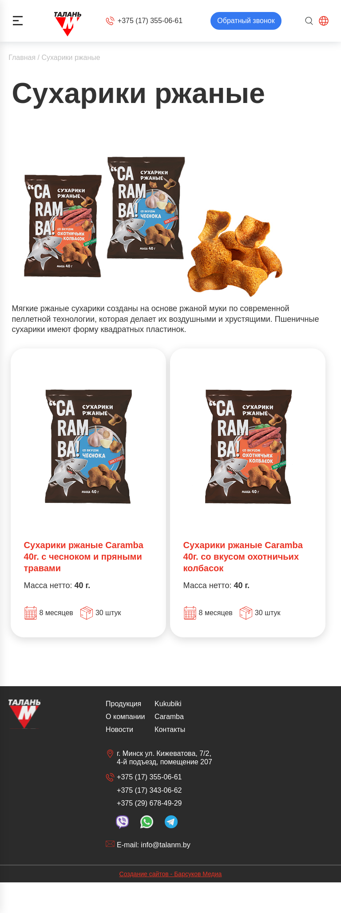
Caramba (169, 716)
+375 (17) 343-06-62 (149, 790)
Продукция (123, 703)
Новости (119, 729)
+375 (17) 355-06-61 (144, 20)
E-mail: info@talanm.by (148, 845)
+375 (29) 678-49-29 (149, 803)
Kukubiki (168, 703)
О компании (125, 716)
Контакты (170, 729)
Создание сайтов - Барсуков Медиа (170, 874)
